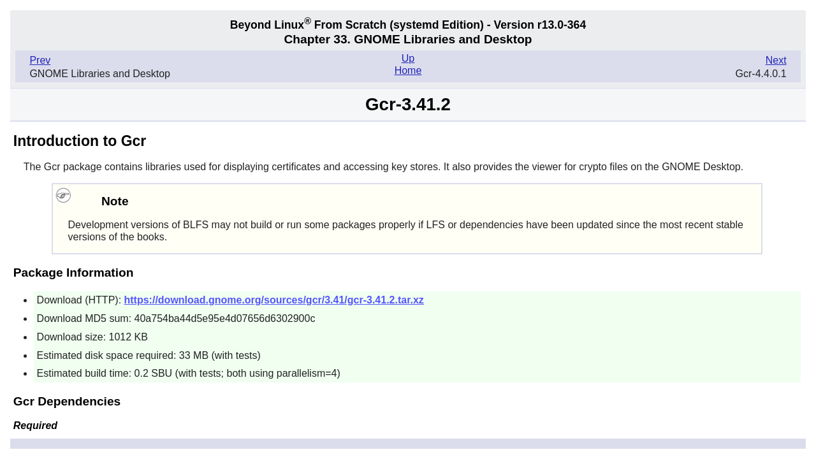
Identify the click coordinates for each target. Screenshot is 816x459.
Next (776, 60)
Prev (39, 60)
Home (408, 70)
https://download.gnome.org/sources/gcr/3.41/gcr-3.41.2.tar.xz (274, 300)
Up (408, 58)
